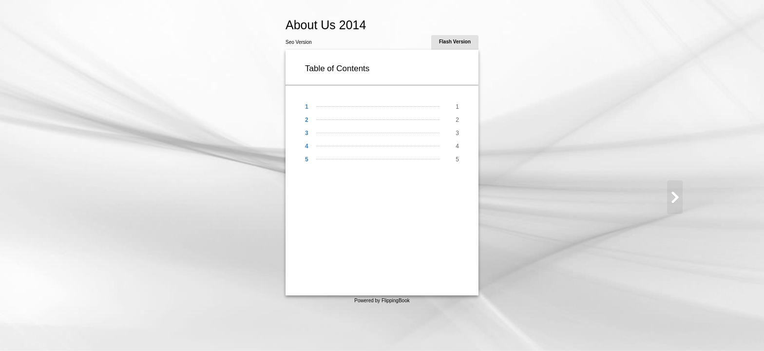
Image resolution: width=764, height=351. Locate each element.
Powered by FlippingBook (381, 300)
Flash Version (455, 41)
